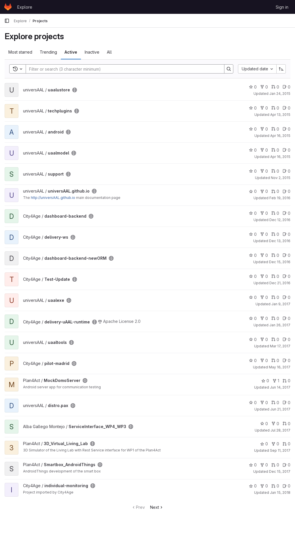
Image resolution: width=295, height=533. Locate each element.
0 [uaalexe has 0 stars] (253, 297)
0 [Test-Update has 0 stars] (253, 276)
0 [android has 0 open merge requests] (275, 129)
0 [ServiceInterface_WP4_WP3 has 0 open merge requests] (286, 423)
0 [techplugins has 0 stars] (253, 108)
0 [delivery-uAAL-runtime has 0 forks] (264, 318)
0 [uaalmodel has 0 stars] (253, 150)
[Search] (122, 68)
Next (157, 507)
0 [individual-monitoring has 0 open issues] (286, 485)
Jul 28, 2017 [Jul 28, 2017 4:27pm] (280, 430)
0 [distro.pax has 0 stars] (253, 402)
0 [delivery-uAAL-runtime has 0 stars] (253, 318)
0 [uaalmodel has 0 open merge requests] (275, 150)
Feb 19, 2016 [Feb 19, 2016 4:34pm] (279, 198)
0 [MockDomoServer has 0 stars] (265, 380)
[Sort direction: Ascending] (281, 69)
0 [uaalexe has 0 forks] (264, 297)
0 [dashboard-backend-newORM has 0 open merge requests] (275, 255)
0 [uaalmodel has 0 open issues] (286, 150)
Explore (24, 7)
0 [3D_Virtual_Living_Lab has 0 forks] (275, 443)
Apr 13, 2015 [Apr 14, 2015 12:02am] (280, 114)
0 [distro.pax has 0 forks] (264, 402)
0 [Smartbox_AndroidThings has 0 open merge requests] (275, 464)
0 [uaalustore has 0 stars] (253, 86)
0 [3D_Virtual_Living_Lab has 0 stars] (264, 443)
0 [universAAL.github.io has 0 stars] (253, 191)
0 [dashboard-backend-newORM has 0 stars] (253, 255)
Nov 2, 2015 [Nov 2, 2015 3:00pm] (280, 178)
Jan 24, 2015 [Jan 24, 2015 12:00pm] (279, 93)
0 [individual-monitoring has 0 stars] (253, 485)
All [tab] (109, 52)
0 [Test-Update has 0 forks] (264, 276)
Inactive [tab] (92, 52)
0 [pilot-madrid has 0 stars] (253, 360)
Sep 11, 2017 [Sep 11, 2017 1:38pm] (280, 450)
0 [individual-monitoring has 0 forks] (264, 485)
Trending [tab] (48, 52)
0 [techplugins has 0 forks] (264, 108)
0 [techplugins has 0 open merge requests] (275, 108)
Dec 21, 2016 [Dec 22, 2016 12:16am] (279, 283)
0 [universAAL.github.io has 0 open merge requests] (275, 191)
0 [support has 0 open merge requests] (275, 171)
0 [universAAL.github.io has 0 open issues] (286, 191)
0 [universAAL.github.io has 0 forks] (264, 191)
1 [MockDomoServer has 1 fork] (276, 380)
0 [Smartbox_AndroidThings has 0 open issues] (286, 464)
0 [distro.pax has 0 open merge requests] (275, 402)
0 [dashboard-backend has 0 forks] (264, 213)
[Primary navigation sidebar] (7, 20)
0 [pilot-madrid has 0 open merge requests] (275, 360)
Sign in (282, 7)
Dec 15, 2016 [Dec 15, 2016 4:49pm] (279, 262)
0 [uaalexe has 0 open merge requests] (275, 297)
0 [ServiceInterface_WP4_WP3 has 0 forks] (275, 423)
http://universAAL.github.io (53, 197)
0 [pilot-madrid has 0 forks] (264, 360)
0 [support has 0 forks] (264, 171)
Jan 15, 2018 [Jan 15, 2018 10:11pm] (280, 492)
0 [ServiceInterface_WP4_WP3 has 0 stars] (264, 423)
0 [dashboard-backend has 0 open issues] (286, 213)
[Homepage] (8, 7)
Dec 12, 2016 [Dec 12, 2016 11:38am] (279, 220)
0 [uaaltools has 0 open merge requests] (275, 339)
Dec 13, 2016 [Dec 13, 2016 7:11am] (279, 241)
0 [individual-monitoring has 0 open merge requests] (275, 485)
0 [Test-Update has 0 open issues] (286, 276)
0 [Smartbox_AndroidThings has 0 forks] (264, 464)
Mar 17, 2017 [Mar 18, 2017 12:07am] (280, 346)
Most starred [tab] (20, 52)
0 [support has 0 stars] (253, 171)
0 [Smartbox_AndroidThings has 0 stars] (253, 464)
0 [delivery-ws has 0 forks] (264, 234)
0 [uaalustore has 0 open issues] (286, 86)
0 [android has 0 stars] (253, 129)
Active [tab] (71, 52)
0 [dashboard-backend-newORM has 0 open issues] (286, 255)
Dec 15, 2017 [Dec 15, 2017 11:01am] (279, 471)
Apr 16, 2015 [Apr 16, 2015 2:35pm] (280, 157)
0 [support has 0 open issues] (286, 171)
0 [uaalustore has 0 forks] (264, 86)
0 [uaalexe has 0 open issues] (286, 297)
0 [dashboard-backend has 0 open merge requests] (275, 213)
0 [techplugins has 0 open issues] (286, 108)
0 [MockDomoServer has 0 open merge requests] (286, 380)
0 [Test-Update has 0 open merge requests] (275, 276)
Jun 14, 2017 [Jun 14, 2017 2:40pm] (280, 387)
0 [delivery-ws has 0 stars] (253, 234)
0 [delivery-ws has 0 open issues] (286, 234)
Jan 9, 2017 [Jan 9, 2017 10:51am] (280, 304)
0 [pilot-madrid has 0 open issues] (286, 360)
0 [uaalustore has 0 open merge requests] (275, 86)
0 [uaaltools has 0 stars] (253, 339)
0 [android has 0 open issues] (286, 129)
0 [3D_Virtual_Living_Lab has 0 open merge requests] (286, 443)
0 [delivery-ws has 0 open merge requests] (275, 234)
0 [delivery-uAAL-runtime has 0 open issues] (286, 318)
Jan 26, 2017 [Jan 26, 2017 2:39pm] (279, 325)
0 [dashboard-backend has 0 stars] (253, 213)
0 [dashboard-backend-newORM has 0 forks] (264, 255)
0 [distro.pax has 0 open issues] (286, 402)
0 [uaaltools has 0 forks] (264, 339)
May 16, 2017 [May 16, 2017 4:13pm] (279, 367)
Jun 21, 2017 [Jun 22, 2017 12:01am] (280, 409)
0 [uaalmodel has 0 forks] (264, 150)
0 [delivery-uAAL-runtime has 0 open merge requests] (275, 318)
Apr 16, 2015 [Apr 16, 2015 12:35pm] (280, 135)
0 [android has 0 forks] (264, 129)
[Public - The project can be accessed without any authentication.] (74, 90)
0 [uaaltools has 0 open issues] (286, 339)
